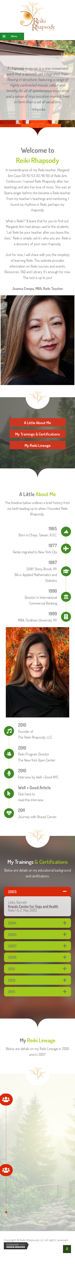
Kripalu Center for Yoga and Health (33, 906)
